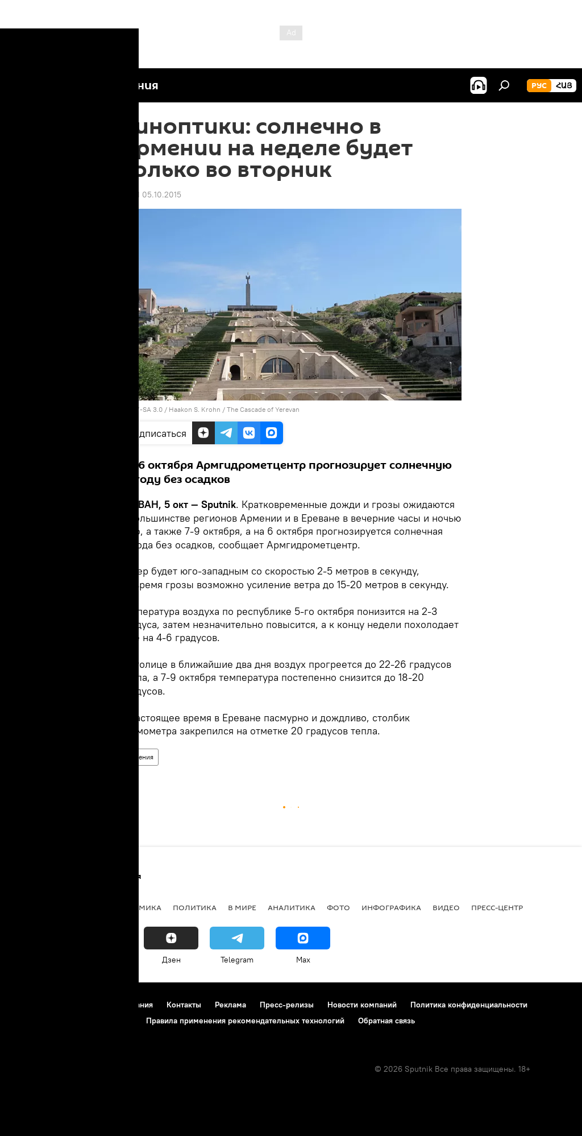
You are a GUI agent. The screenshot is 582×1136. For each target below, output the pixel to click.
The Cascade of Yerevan (263, 409)
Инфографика (391, 907)
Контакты (184, 1004)
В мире (242, 907)
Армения (139, 757)
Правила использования (108, 1004)
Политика (195, 907)
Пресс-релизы (287, 1004)
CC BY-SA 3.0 (141, 409)
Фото (338, 907)
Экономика (135, 907)
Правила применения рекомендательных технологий (245, 1020)
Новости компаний (362, 1004)
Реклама (230, 1004)
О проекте (31, 1004)
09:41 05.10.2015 (150, 194)
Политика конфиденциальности (468, 1004)
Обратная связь (386, 1020)
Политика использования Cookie (72, 1020)
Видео (446, 907)
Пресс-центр (497, 907)
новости (31, 907)
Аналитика (291, 907)
